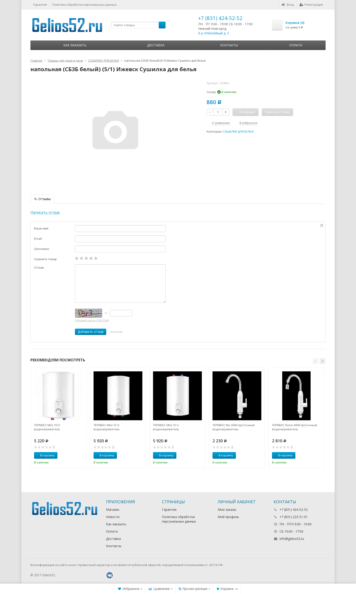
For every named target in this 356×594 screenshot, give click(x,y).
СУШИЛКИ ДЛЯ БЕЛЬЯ (238, 131)
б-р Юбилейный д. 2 (213, 33)
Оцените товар (45, 259)
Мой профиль (228, 517)
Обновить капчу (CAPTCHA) (92, 320)
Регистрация (311, 5)
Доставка (155, 45)
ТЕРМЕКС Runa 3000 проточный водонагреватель (294, 427)
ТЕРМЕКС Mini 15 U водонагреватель (166, 427)
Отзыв (39, 267)
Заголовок (41, 249)
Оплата (295, 45)
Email (38, 239)
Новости (112, 517)
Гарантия (40, 5)
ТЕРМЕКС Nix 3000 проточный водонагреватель (234, 427)
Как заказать (75, 45)
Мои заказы (227, 509)
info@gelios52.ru (291, 538)
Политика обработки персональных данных (84, 5)
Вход (288, 5)
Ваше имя (41, 228)
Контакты (229, 45)
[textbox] (138, 25)
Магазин (112, 509)
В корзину (45, 455)
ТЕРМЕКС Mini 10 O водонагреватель (47, 427)
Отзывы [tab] (42, 199)
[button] (315, 361)
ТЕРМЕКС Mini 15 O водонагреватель (107, 427)
